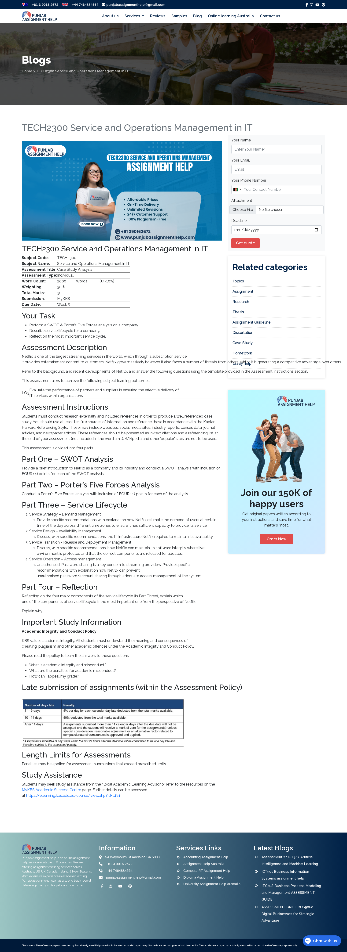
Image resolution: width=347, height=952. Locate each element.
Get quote (245, 243)
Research (241, 301)
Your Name (241, 140)
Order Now (276, 539)
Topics (238, 281)
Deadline (239, 220)
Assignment (243, 291)
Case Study (243, 343)
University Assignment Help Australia (211, 884)
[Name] (276, 189)
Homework (242, 353)
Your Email (240, 160)
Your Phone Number (248, 180)
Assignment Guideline (252, 322)
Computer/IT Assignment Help (206, 871)
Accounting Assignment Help (205, 857)
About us (110, 16)
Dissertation (243, 332)
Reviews (157, 16)
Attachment (241, 200)
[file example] (276, 209)
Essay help (242, 363)
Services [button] (133, 16)
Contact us (270, 16)
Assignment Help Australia (203, 864)
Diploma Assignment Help (203, 877)
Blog (197, 16)
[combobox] (237, 189)
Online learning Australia (231, 16)
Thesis (238, 312)
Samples (179, 16)
